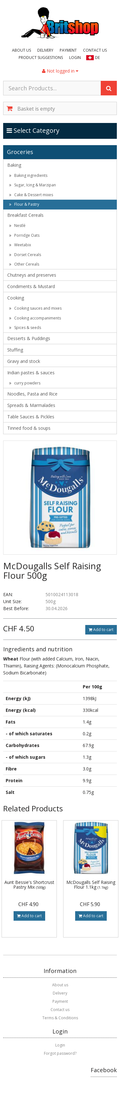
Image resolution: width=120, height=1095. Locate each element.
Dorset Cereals (25, 254)
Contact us (95, 50)
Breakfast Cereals (25, 215)
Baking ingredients (28, 175)
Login (75, 57)
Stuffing (15, 350)
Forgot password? (60, 1053)
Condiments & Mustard (31, 286)
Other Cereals (24, 264)
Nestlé (17, 225)
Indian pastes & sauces (31, 373)
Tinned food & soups (29, 428)
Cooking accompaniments (35, 318)
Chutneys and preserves (31, 275)
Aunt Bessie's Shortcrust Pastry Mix (29, 884)
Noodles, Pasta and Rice (32, 394)
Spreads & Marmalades (31, 405)
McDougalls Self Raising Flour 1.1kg (90, 884)
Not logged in (60, 71)
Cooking (15, 298)
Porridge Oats (24, 235)
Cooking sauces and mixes (35, 308)
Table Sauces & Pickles (30, 417)
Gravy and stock (23, 361)
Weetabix (20, 245)
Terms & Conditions (60, 1018)
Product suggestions (41, 57)
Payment (68, 50)
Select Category (33, 130)
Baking (14, 165)
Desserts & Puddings (28, 338)
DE (97, 57)
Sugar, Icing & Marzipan (32, 185)
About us (21, 50)
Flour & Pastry (24, 204)
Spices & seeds (25, 327)
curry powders (24, 383)
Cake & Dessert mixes (31, 194)
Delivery (45, 50)
